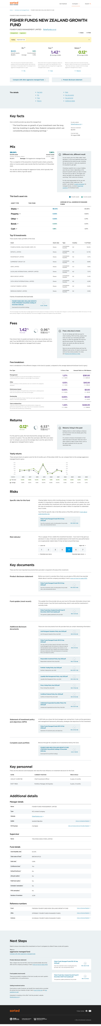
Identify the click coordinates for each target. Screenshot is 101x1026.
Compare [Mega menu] (76, 4)
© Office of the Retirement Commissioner (83, 1021)
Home (11, 10)
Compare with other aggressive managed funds (29, 81)
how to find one (38, 992)
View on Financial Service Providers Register (78, 827)
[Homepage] (15, 4)
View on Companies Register (82, 822)
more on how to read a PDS (78, 580)
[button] (24, 48)
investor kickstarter (79, 185)
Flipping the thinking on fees (72, 355)
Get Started (63, 4)
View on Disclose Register (83, 910)
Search (88, 4)
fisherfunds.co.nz (49, 30)
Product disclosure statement (71, 81)
